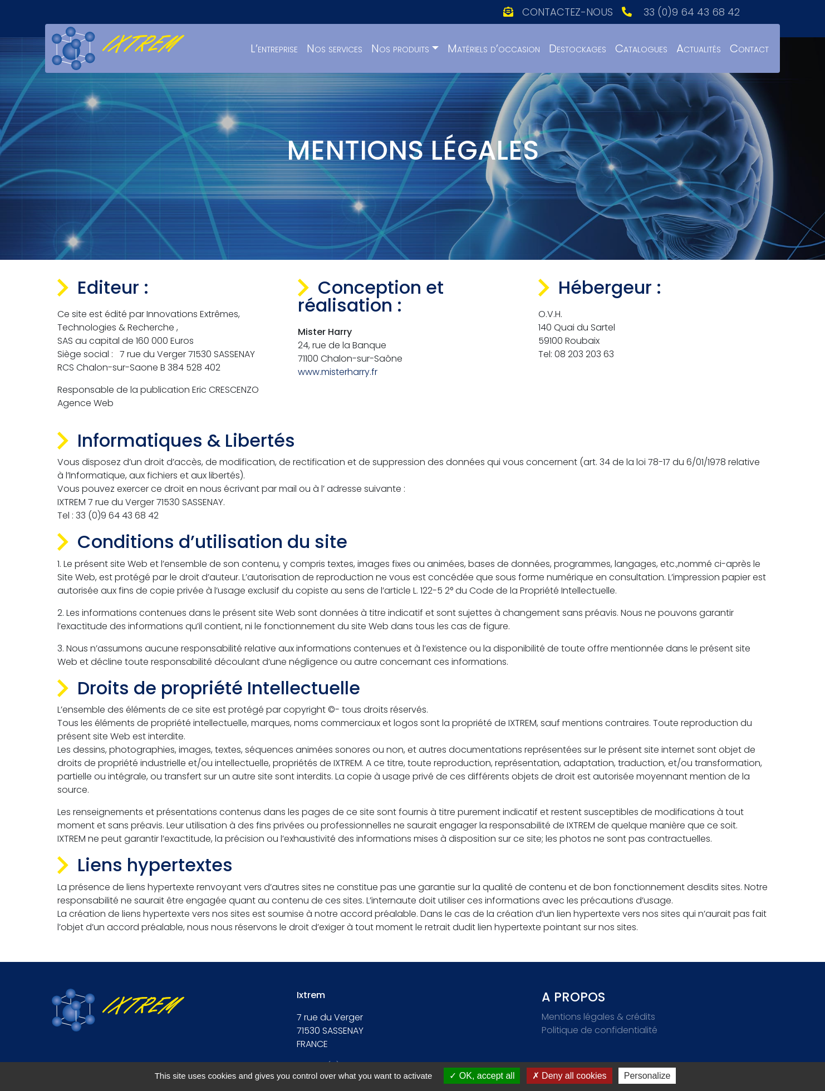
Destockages (577, 48)
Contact (749, 48)
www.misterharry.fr (337, 372)
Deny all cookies (569, 1075)
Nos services (334, 48)
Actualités (698, 48)
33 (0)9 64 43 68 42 (692, 12)
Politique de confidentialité (599, 1030)
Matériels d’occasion (494, 48)
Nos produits (400, 48)
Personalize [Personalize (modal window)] (647, 1075)
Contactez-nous (567, 12)
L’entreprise (274, 48)
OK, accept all (481, 1075)
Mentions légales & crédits (598, 1016)
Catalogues (641, 48)
